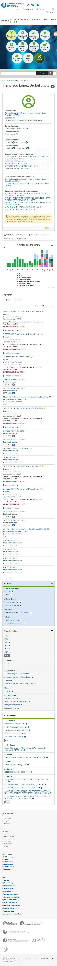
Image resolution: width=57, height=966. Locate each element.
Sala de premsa (9, 908)
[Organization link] (24, 750)
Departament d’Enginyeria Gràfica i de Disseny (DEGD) (24, 120)
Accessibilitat (44, 958)
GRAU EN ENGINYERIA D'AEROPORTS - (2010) (21, 209)
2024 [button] (6, 642)
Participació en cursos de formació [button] (16, 613)
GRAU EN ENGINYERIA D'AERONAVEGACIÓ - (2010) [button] (22, 785)
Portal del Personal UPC (11, 897)
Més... (7, 655)
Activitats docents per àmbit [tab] (15, 239)
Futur (5, 859)
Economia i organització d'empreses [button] (17, 702)
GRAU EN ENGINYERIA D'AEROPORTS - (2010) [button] (20, 788)
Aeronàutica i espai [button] (11, 698)
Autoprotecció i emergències (13, 914)
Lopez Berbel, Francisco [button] (13, 724)
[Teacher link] (26, 724)
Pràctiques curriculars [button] (12, 620)
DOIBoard (7, 869)
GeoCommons (8, 864)
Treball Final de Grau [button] (11, 605)
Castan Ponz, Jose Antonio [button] (14, 727)
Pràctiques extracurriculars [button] (13, 623)
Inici (3, 81)
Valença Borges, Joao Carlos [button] (14, 730)
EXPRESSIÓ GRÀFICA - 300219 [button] (15, 772)
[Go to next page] (19, 299)
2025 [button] (6, 639)
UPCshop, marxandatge (11, 905)
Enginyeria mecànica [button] (11, 708)
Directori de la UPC (12, 134)
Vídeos (6, 846)
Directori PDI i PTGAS (10, 900)
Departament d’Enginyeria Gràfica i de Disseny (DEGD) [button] (23, 757)
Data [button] (6, 636)
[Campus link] (28, 765)
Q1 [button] (5, 666)
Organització (7, 818)
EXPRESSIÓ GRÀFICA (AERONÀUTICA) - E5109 (21, 166)
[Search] (18, 73)
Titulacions (7, 823)
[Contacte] (53, 9)
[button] (49, 12)
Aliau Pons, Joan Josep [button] (12, 737)
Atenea (6, 880)
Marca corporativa (9, 902)
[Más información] (54, 73)
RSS (48, 228)
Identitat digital (8, 888)
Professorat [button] (9, 721)
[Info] (17, 9)
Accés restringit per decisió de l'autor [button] (17, 677)
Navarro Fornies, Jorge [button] (12, 733)
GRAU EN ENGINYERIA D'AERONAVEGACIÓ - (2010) (23, 207)
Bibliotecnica (8, 862)
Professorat (41, 73)
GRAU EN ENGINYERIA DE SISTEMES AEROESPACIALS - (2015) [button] (26, 779)
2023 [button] (6, 645)
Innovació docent (9, 836)
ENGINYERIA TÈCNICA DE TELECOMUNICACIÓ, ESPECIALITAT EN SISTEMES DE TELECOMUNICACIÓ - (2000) (28, 199)
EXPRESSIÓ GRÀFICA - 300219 (16, 161)
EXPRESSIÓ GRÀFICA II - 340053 (17, 168)
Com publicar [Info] (28, 9)
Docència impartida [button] (11, 602)
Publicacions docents (10, 839)
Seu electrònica (9, 886)
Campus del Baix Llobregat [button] (13, 765)
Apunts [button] (6, 595)
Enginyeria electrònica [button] (12, 705)
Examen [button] (7, 592)
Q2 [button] (5, 663)
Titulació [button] (8, 776)
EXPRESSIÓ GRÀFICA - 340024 (16, 164)
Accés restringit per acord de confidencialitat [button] (20, 684)
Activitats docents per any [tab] (14, 235)
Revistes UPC (8, 866)
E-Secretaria (8, 883)
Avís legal (52, 959)
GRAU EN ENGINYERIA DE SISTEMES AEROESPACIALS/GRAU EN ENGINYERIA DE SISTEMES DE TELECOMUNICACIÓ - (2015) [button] (27, 792)
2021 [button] (6, 652)
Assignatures (7, 821)
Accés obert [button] (8, 680)
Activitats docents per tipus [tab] (39, 235)
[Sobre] (48, 9)
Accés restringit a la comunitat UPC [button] (16, 674)
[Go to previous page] (15, 299)
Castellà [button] (7, 691)
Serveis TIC (7, 891)
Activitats (6, 834)
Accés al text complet (12, 330)
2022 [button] (6, 649)
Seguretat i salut (9, 911)
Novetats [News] (40, 9)
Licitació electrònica (10, 894)
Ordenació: (38, 306)
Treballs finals (8, 843)
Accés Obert (7, 841)
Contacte (27, 958)
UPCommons (8, 857)
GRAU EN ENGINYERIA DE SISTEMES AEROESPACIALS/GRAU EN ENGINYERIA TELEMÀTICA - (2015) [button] (27, 797)
